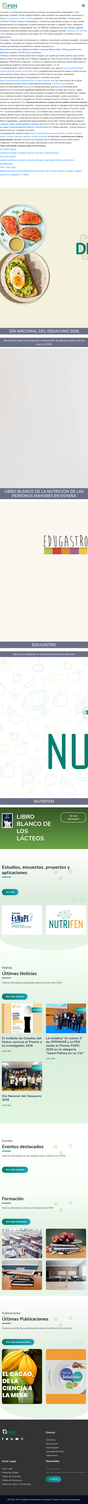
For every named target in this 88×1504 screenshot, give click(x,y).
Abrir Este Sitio (8, 167)
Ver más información (73, 817)
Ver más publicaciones (18, 1342)
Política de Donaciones (12, 1480)
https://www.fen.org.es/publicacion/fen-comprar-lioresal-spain (27, 80)
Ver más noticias (15, 996)
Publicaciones (52, 1455)
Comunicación (52, 1443)
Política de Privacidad (11, 1476)
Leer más (6, 1051)
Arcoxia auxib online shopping (20, 18)
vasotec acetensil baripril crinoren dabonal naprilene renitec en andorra (37, 160)
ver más (10, 892)
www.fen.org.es (59, 83)
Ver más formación (16, 1221)
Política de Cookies (10, 1472)
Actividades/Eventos (55, 1451)
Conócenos (51, 1440)
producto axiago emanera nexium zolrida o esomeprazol (29, 152)
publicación (28, 86)
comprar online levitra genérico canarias (19, 124)
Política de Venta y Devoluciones (16, 1484)
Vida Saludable (52, 1447)
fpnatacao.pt (6, 163)
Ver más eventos (15, 1169)
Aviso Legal (7, 1468)
